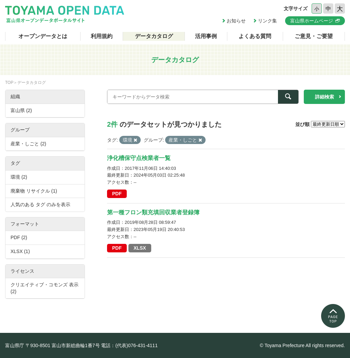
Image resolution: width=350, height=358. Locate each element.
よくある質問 (255, 36)
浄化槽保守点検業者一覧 (139, 158)
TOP (9, 82)
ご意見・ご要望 (314, 36)
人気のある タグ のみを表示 (40, 204)
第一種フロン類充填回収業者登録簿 (153, 212)
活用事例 (206, 36)
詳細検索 (324, 97)
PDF (117, 193)
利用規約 (101, 36)
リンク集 (267, 20)
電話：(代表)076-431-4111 (129, 345)
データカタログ (154, 36)
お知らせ (236, 20)
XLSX (140, 248)
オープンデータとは (42, 36)
